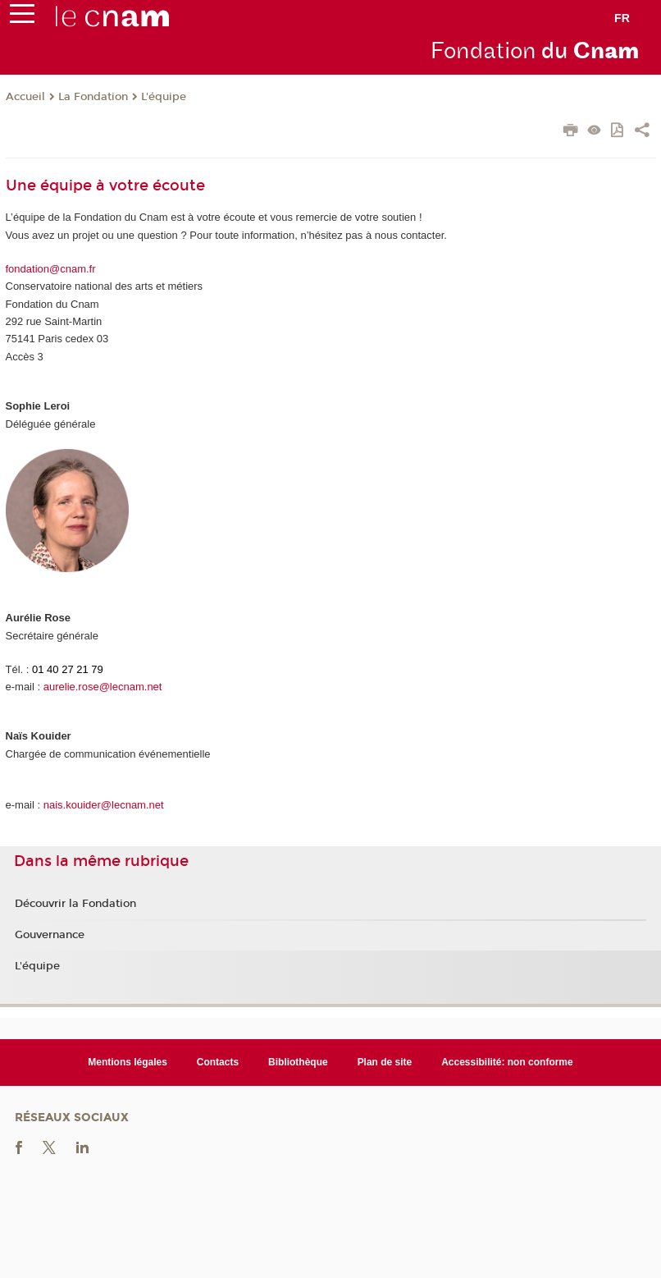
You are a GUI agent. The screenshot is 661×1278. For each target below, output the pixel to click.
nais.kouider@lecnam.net (103, 805)
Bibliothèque (298, 1062)
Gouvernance (49, 934)
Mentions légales (127, 1062)
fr (622, 18)
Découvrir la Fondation (75, 903)
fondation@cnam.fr (51, 269)
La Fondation (93, 96)
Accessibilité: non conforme (507, 1062)
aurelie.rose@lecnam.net (102, 686)
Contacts (218, 1062)
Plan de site (385, 1062)
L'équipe (163, 96)
